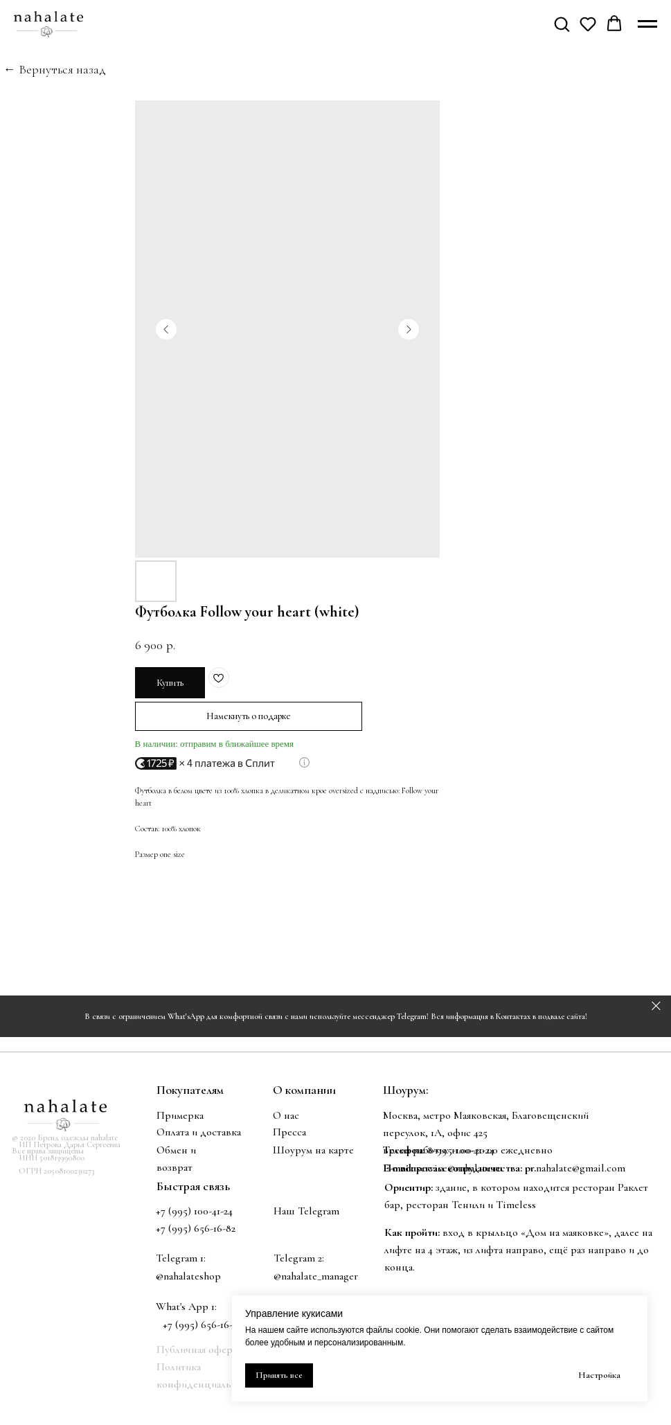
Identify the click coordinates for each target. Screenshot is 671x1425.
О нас (286, 1115)
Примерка (180, 1115)
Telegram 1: (181, 1258)
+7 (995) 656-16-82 (202, 1324)
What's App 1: (186, 1306)
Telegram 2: (299, 1258)
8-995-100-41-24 (460, 1150)
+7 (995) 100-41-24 (194, 1211)
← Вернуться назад (54, 69)
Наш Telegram (306, 1211)
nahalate (554, 1168)
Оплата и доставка (198, 1132)
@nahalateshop (188, 1276)
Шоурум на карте (313, 1150)
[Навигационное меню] (647, 24)
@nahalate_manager (316, 1276)
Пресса (289, 1132)
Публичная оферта (199, 1349)
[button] (561, 23)
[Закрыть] (656, 1006)
